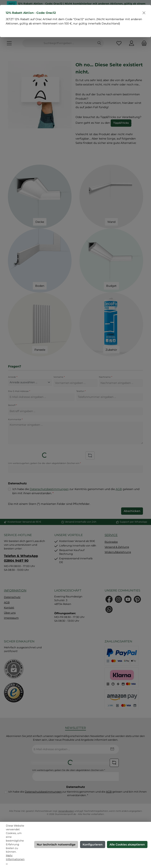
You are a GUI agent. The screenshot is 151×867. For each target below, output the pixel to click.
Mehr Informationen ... (15, 859)
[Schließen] (144, 13)
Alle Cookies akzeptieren (127, 844)
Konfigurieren (93, 844)
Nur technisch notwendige (56, 844)
